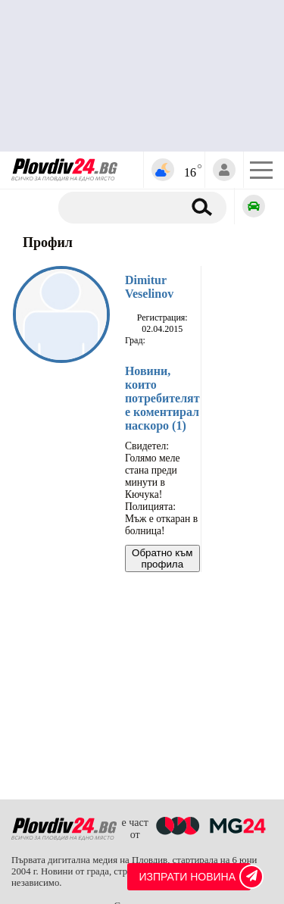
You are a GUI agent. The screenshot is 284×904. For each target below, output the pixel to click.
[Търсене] (126, 207)
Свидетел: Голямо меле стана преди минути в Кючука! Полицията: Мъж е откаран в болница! (161, 488)
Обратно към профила (162, 558)
